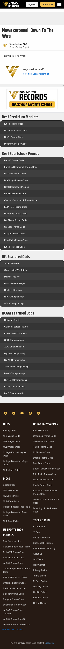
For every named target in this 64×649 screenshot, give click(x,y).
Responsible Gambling (44, 548)
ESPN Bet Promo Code (15, 207)
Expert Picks (9, 485)
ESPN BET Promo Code (15, 577)
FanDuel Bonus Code (13, 557)
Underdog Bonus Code (14, 583)
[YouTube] (22, 413)
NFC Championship (14, 296)
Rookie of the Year (13, 290)
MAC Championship (14, 393)
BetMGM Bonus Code (15, 173)
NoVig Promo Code (13, 137)
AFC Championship (14, 303)
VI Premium (39, 526)
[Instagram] (39, 413)
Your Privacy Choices (12, 629)
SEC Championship (14, 340)
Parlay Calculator (41, 537)
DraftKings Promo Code (16, 180)
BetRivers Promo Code (15, 220)
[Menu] (59, 4)
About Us (37, 554)
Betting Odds (9, 430)
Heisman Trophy (12, 320)
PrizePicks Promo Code (16, 240)
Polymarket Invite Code (15, 130)
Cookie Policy (40, 592)
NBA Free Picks (11, 496)
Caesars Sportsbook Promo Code (20, 200)
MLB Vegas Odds (11, 447)
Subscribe (47, 4)
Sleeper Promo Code (14, 227)
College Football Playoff (16, 326)
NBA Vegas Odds (11, 441)
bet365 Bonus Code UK (14, 619)
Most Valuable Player (14, 283)
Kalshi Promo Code (13, 124)
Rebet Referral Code (43, 479)
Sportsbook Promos (43, 543)
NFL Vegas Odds (11, 436)
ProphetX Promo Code (15, 143)
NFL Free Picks (10, 490)
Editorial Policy (40, 597)
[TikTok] (31, 413)
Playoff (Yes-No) (12, 276)
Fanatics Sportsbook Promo (16, 546)
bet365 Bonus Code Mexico (16, 624)
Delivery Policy (40, 586)
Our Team (38, 559)
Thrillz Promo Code (42, 447)
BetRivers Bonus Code (14, 588)
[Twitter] (14, 413)
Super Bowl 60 (11, 263)
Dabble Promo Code (43, 458)
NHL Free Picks (11, 521)
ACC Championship (14, 346)
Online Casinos (40, 603)
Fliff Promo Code (41, 452)
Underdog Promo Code (15, 213)
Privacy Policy (40, 570)
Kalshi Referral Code (14, 247)
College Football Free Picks (16, 506)
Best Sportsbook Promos (16, 187)
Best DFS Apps (40, 430)
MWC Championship (14, 373)
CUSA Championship (14, 386)
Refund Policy (40, 581)
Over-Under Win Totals (15, 270)
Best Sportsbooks (11, 541)
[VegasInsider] (32, 407)
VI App (36, 532)
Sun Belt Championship (15, 380)
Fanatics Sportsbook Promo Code (21, 167)
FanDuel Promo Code (15, 193)
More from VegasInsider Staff (36, 74)
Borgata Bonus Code (14, 233)
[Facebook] (6, 413)
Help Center (39, 565)
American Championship (16, 366)
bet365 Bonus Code (14, 160)
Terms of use (39, 575)
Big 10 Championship (14, 353)
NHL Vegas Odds (11, 470)
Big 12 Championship (14, 360)
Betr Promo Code (41, 463)
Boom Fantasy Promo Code (46, 468)
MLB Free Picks (11, 501)
